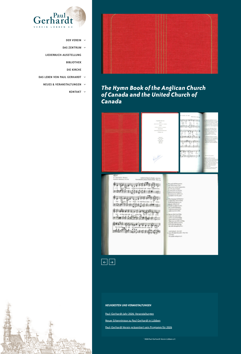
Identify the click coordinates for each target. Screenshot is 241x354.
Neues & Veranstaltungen (62, 84)
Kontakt (75, 92)
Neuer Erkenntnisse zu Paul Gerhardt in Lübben (132, 320)
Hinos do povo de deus (104, 262)
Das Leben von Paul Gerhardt (60, 77)
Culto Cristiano (112, 262)
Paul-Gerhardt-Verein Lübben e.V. (66, 8)
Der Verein (73, 40)
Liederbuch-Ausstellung (63, 55)
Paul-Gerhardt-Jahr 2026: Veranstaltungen (129, 313)
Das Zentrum (72, 47)
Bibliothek (73, 62)
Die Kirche (74, 69)
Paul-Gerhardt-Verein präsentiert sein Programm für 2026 (138, 327)
